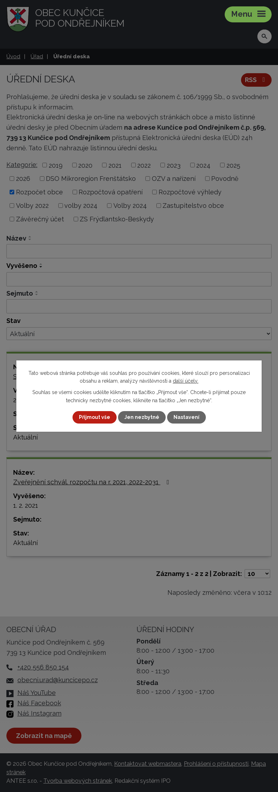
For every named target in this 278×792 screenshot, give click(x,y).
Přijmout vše (94, 417)
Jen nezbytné (141, 417)
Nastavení (186, 417)
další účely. (185, 381)
